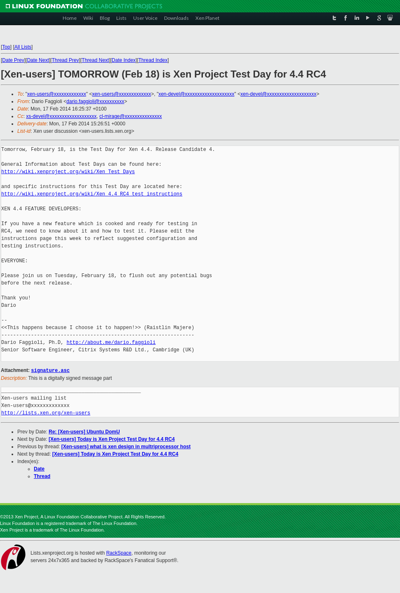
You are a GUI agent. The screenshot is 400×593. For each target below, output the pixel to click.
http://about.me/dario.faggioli (110, 342)
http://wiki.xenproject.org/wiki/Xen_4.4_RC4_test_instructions (91, 194)
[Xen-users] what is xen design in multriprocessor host (126, 446)
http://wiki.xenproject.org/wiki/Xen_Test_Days (68, 171)
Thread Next (95, 60)
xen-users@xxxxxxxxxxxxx (56, 94)
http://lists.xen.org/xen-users (45, 412)
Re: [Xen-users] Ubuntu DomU (84, 431)
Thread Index (153, 60)
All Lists (22, 47)
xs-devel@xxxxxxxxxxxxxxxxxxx (61, 116)
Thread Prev (65, 60)
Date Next (38, 60)
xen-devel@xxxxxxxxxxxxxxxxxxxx (196, 94)
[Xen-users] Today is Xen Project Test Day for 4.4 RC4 (112, 439)
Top (6, 47)
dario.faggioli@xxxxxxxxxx (95, 101)
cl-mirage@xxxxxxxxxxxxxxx (130, 116)
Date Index (124, 60)
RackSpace (118, 552)
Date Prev (13, 60)
